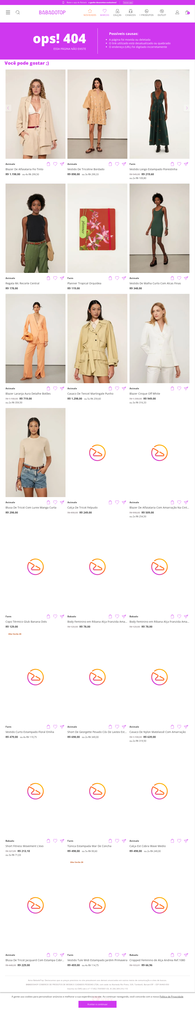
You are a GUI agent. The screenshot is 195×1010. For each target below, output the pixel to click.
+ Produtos (146, 16)
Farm (132, 164)
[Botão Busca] (17, 13)
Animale (10, 164)
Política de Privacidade (171, 996)
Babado (71, 616)
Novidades (90, 16)
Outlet (162, 16)
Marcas (104, 16)
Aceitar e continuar (97, 1004)
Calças (117, 16)
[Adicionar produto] (48, 164)
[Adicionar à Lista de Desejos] (55, 164)
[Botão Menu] (8, 13)
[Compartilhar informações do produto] (62, 164)
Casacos (130, 16)
